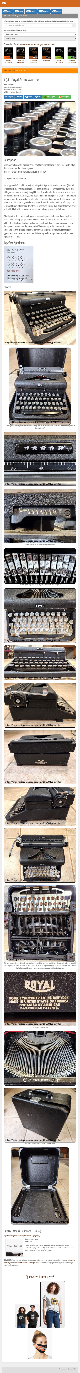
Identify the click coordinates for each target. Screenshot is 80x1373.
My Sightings (36, 1236)
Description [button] (9, 97)
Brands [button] (7, 11)
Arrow (13, 71)
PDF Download (8, 63)
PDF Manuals (35, 45)
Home (5, 71)
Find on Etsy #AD (64, 97)
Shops (53, 45)
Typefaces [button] (44, 11)
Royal (9, 71)
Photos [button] (28, 97)
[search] (40, 34)
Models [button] (19, 11)
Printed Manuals (25, 45)
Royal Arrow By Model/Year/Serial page (25, 1263)
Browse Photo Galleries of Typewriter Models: (15, 30)
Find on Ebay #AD (49, 97)
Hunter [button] (19, 97)
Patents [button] (56, 11)
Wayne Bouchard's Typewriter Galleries (13, 1236)
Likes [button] (38, 97)
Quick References (45, 45)
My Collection (27, 1236)
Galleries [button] (30, 11)
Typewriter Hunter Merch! (40, 1277)
